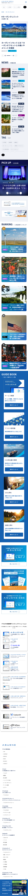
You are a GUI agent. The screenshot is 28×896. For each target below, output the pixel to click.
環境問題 (5, 866)
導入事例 (5, 777)
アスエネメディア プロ (7, 876)
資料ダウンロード (14, 405)
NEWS (4, 758)
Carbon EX (5, 837)
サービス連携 (6, 785)
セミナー (5, 787)
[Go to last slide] (7, 193)
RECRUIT (5, 761)
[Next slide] (16, 55)
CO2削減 (5, 864)
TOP (4, 751)
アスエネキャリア (6, 822)
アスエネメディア (6, 852)
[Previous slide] (2, 55)
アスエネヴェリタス (7, 830)
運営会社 (4, 888)
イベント (5, 840)
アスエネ (5, 773)
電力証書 (5, 842)
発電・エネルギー (6, 854)
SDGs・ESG (5, 857)
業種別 (4, 775)
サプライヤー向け (6, 812)
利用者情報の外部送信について (8, 890)
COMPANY (5, 754)
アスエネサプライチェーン (8, 802)
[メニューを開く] (26, 2)
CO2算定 (5, 861)
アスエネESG (6, 810)
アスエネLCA (5, 795)
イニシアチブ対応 (6, 780)
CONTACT (5, 763)
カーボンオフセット (7, 782)
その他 (4, 869)
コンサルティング (6, 815)
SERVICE (5, 756)
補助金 (4, 859)
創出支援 (5, 844)
